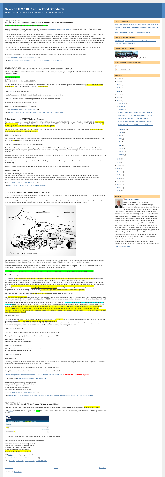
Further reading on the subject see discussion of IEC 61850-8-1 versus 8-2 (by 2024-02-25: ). (47, 374)
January (121, 155)
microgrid (56, 395)
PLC (23, 185)
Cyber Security (34, 60)
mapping (21, 461)
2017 (119, 162)
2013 (119, 175)
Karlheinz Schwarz (132, 199)
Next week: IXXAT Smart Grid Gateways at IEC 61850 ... (136, 115)
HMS (27, 112)
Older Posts (102, 468)
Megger (47, 60)
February (122, 151)
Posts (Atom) (18, 472)
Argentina (12, 60)
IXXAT (47, 112)
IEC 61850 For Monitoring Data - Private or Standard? (27, 192)
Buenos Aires (19, 60)
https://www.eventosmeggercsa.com (59, 29)
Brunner (17, 112)
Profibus (56, 112)
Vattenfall (90, 395)
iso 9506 (47, 395)
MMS (61, 395)
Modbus (65, 395)
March (121, 148)
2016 (119, 165)
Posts (118, 66)
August (121, 132)
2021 (119, 94)
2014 (119, 172)
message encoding (30, 461)
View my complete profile (122, 246)
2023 (119, 88)
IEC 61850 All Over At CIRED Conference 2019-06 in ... (135, 125)
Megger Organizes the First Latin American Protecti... (135, 112)
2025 (119, 81)
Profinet (61, 112)
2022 (119, 91)
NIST (20, 185)
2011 (119, 181)
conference (26, 60)
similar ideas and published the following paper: (32, 378)
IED (17, 185)
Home (56, 468)
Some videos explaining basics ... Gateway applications (132, 32)
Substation (43, 185)
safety (32, 185)
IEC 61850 (42, 60)
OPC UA (78, 395)
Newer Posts (9, 468)
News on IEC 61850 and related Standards (34, 9)
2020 (119, 97)
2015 (119, 168)
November (122, 106)
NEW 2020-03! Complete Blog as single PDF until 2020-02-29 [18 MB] (137, 24)
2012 (119, 178)
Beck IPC (11, 112)
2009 (119, 188)
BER (14, 395)
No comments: (32, 57)
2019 (119, 101)
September (122, 129)
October (121, 109)
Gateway (22, 112)
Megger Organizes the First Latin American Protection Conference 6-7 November (39, 22)
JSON (51, 395)
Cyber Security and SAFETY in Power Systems (24, 119)
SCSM (45, 461)
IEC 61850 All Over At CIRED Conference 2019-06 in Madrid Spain (32, 404)
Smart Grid (59, 60)
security (37, 185)
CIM (18, 395)
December (122, 103)
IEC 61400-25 (33, 395)
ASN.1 (11, 395)
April (120, 145)
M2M (17, 461)
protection (53, 60)
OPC (73, 395)
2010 (119, 184)
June (120, 139)
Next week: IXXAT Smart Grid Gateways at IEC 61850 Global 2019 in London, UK (38, 69)
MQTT (51, 112)
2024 (119, 85)
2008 (119, 191)
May (120, 142)
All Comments (121, 69)
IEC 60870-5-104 (34, 112)
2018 (119, 159)
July (120, 135)
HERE (10, 91)
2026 (119, 78)
